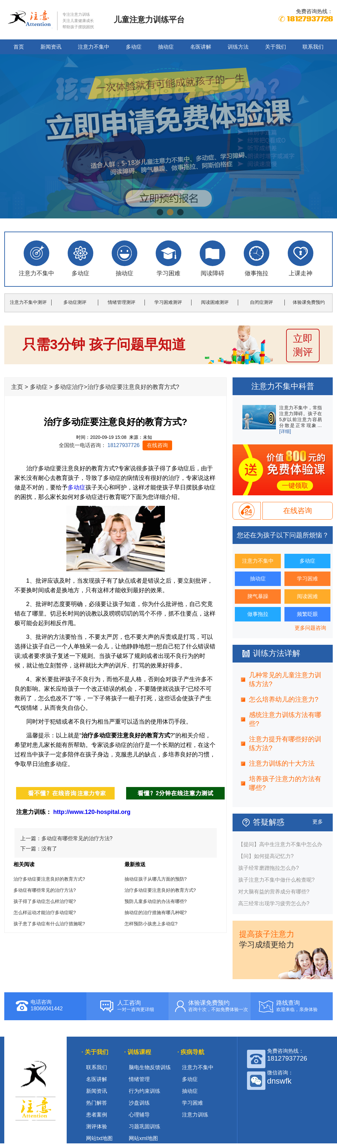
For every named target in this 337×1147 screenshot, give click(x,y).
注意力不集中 (93, 47)
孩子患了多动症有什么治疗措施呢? (49, 923)
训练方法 (238, 47)
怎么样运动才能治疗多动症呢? (44, 912)
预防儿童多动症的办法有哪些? (155, 901)
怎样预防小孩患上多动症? (151, 923)
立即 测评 (303, 345)
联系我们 (313, 47)
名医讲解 (200, 47)
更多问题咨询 (310, 628)
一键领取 (295, 485)
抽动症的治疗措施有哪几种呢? (155, 912)
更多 (317, 821)
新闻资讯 (50, 47)
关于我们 (275, 47)
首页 (18, 47)
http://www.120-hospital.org (91, 812)
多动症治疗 (69, 387)
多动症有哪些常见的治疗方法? (77, 838)
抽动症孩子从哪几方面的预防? (155, 879)
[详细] (285, 431)
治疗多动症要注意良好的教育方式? (49, 879)
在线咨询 (157, 445)
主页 (17, 387)
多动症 (134, 47)
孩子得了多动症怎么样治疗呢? (44, 901)
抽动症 (166, 47)
